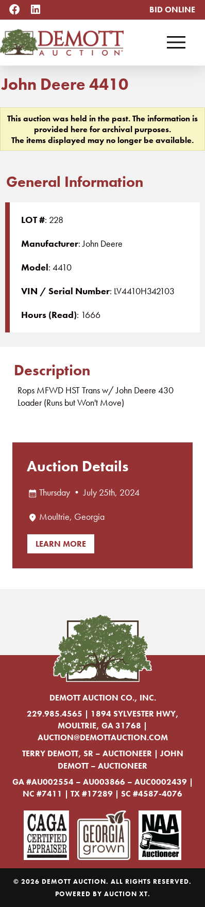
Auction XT (126, 893)
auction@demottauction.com (103, 737)
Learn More (61, 543)
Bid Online (172, 9)
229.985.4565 (54, 713)
